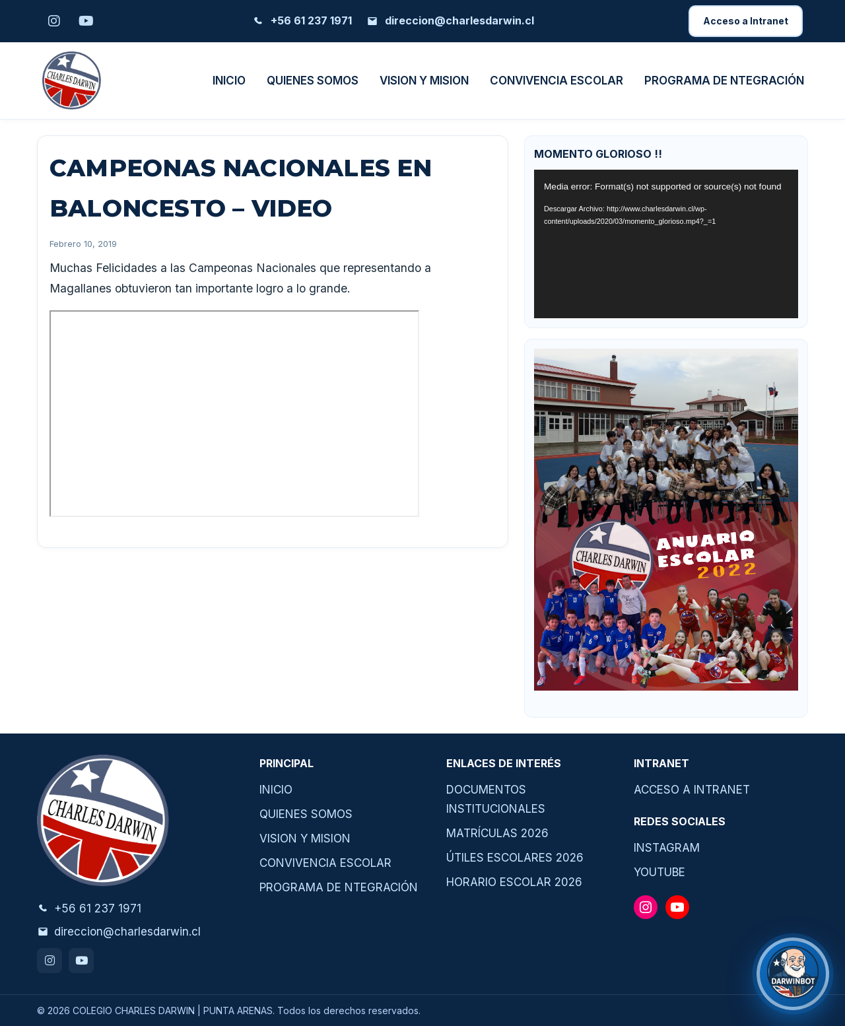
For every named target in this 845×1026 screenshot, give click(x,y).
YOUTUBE (659, 872)
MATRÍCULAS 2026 (497, 833)
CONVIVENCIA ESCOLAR (556, 80)
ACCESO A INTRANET (692, 789)
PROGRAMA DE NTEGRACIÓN (724, 80)
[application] (666, 244)
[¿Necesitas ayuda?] (793, 974)
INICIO (229, 80)
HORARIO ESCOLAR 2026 (514, 882)
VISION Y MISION (424, 80)
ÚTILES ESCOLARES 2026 (515, 857)
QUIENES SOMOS (312, 80)
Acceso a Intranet (745, 20)
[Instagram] (54, 21)
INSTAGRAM (667, 847)
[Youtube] (86, 21)
